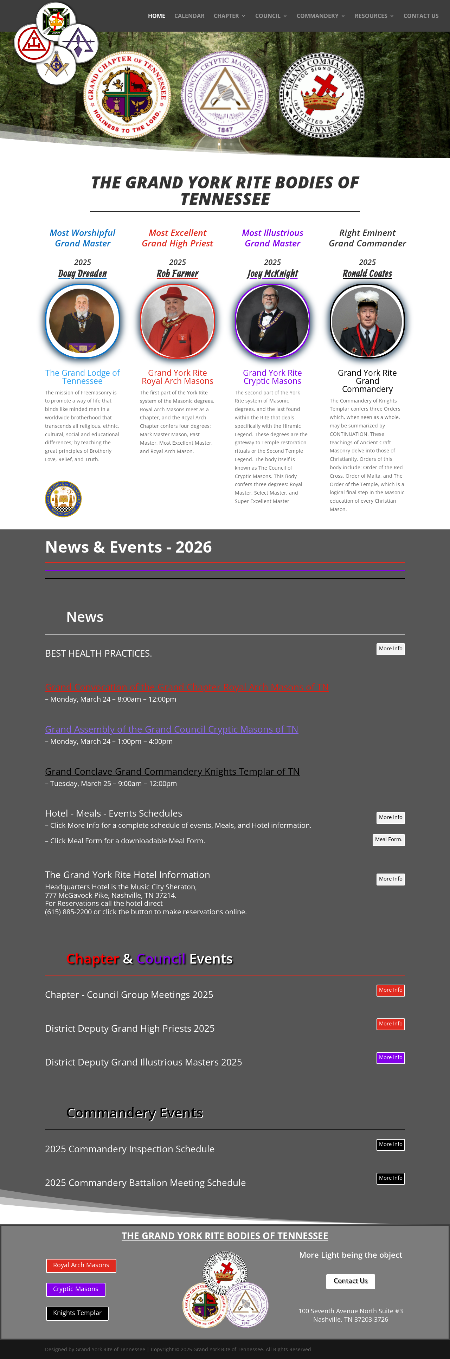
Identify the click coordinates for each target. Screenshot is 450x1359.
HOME (156, 16)
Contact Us (351, 1280)
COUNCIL (268, 16)
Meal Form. (389, 839)
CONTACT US (421, 16)
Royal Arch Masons (81, 1265)
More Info (391, 648)
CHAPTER (226, 16)
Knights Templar (77, 1312)
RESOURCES (371, 16)
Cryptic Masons (75, 1288)
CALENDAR (189, 16)
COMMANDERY (318, 16)
